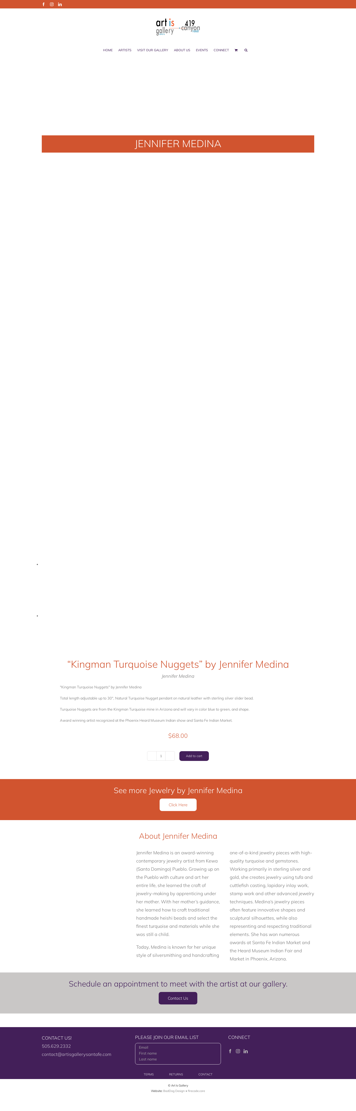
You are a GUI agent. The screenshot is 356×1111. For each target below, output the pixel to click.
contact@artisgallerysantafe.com (76, 1054)
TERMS (149, 1074)
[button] (246, 50)
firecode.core (196, 1091)
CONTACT (205, 1074)
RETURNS (176, 1074)
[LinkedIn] (246, 1051)
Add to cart (194, 756)
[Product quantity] (161, 755)
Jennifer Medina (178, 676)
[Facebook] (230, 1051)
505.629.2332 (56, 1046)
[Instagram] (238, 1051)
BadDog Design (174, 1091)
